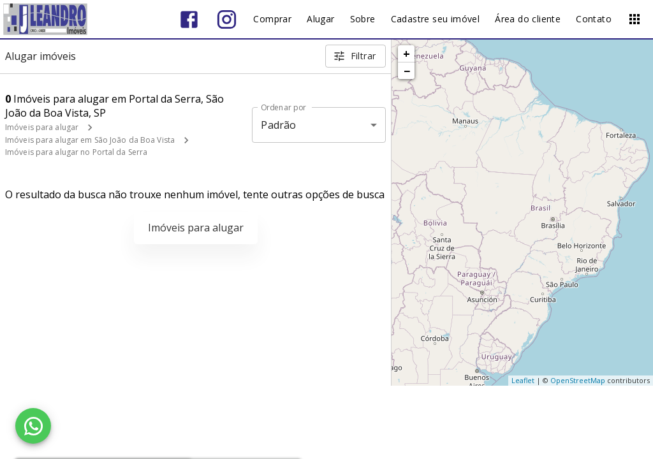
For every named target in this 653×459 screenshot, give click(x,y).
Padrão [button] (278, 125)
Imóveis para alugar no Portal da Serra (76, 152)
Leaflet (522, 380)
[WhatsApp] (33, 426)
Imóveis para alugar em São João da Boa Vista (90, 140)
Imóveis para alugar (41, 127)
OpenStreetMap (577, 380)
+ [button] (406, 53)
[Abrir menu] (634, 19)
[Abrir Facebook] (189, 19)
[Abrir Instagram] (227, 19)
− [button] (407, 70)
